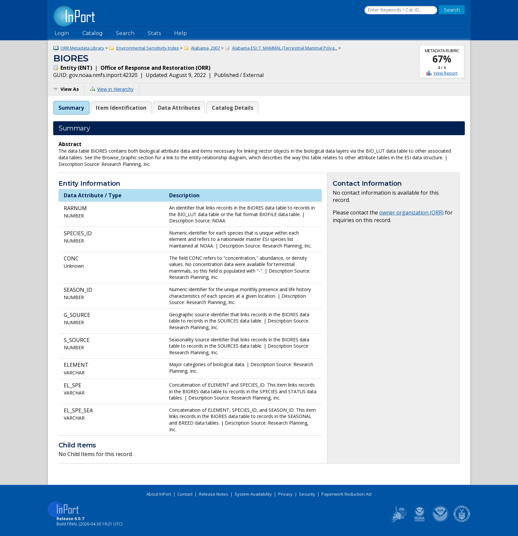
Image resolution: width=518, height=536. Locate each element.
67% (441, 59)
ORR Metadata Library (82, 48)
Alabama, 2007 (205, 48)
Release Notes (213, 494)
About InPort (158, 494)
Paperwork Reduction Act (346, 494)
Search (125, 33)
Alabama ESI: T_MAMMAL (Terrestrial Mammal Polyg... (284, 48)
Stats (154, 33)
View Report (445, 73)
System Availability (253, 494)
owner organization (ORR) (411, 212)
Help (180, 33)
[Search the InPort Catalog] (400, 10)
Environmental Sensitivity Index (147, 48)
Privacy (285, 494)
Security (307, 494)
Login (62, 33)
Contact (185, 494)
